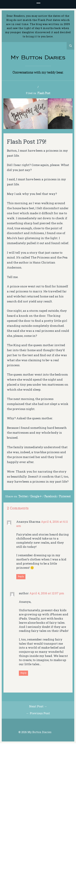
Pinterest (65, 497)
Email (55, 775)
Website (56, 789)
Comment (15, 718)
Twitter (23, 497)
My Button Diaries (38, 57)
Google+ (36, 497)
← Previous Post (38, 850)
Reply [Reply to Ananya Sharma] (21, 577)
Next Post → (38, 843)
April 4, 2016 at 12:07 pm (46, 594)
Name (55, 760)
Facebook (50, 497)
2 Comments (39, 87)
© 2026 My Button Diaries (35, 869)
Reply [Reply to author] (23, 673)
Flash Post (43, 94)
